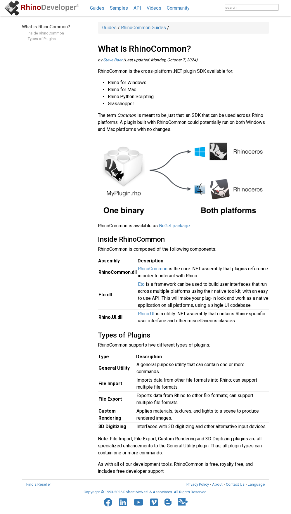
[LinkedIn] (123, 502)
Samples (119, 8)
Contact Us (235, 484)
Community (178, 8)
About (217, 484)
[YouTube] (138, 502)
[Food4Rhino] (182, 501)
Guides (97, 8)
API (137, 8)
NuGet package (174, 226)
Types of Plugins (42, 39)
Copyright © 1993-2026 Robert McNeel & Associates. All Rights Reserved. (145, 492)
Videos (154, 8)
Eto (141, 284)
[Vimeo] (154, 502)
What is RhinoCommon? (46, 27)
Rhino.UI (146, 313)
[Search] (284, 7)
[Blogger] (168, 502)
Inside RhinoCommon (46, 33)
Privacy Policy (197, 484)
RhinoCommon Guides (143, 27)
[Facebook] (108, 502)
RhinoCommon (152, 268)
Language (256, 484)
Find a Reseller (38, 484)
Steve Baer (112, 60)
